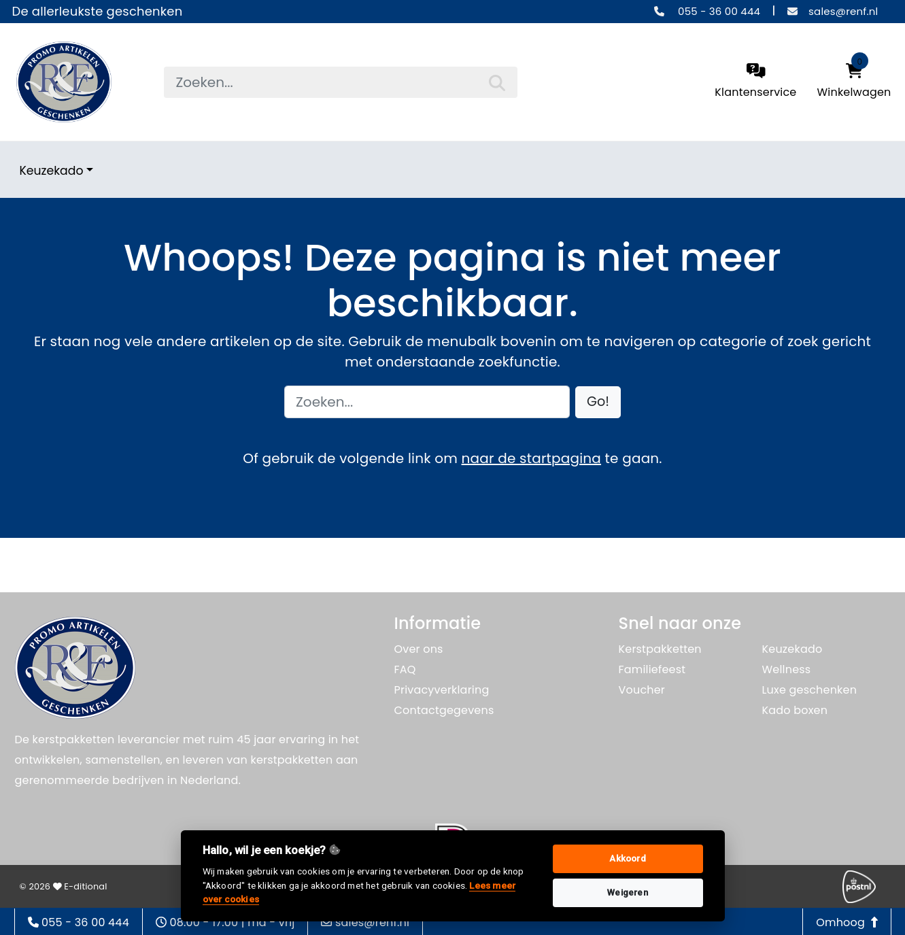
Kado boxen (795, 710)
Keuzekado (52, 171)
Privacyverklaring (442, 690)
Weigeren (627, 892)
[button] (598, 402)
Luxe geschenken (809, 690)
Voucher (642, 690)
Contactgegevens (444, 710)
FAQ (405, 669)
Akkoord (627, 858)
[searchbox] (340, 82)
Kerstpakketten (660, 649)
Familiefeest (652, 669)
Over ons (418, 649)
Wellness (786, 669)
